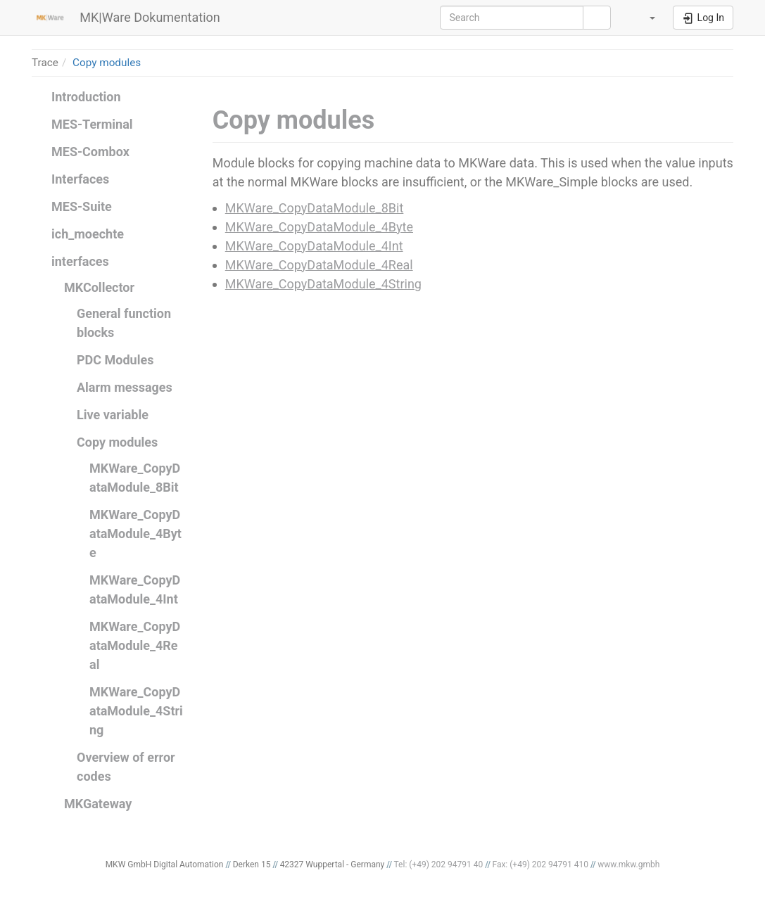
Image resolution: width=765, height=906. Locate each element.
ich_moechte (87, 233)
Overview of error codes (126, 767)
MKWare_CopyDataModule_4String (136, 710)
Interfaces (80, 179)
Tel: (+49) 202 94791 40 (438, 864)
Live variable (112, 414)
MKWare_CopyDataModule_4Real (134, 645)
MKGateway (98, 803)
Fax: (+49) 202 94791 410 (540, 864)
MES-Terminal (92, 124)
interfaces (80, 261)
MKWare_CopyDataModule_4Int (134, 589)
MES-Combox (90, 151)
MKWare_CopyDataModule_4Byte (135, 533)
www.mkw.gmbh (628, 864)
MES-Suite (81, 206)
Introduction (86, 96)
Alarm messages (124, 387)
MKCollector (99, 287)
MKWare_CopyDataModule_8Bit (134, 478)
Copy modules (106, 62)
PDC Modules (115, 359)
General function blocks (124, 323)
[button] (643, 17)
